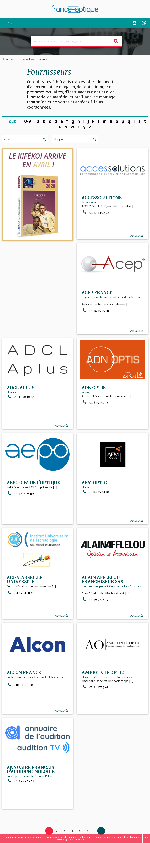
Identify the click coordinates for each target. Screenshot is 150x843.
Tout (11, 121)
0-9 (27, 121)
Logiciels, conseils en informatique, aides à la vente (36, 304)
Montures (87, 304)
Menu (9, 23)
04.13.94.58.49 (95, 508)
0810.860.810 (95, 601)
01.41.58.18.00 (95, 309)
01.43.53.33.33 (95, 699)
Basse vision (89, 207)
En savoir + (80, 839)
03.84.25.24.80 (20, 502)
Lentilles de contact (131, 593)
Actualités (136, 237)
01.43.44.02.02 (95, 218)
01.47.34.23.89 (95, 407)
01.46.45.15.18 (20, 317)
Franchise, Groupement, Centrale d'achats (30, 597)
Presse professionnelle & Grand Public (104, 693)
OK (146, 838)
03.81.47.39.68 (20, 700)
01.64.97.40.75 (20, 411)
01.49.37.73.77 (20, 611)
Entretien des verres (51, 689)
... (98, 207)
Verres (10, 400)
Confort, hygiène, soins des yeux (100, 593)
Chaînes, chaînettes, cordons (23, 689)
